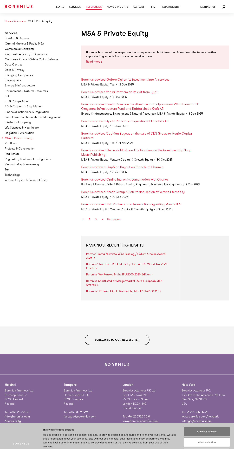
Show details (170, 442)
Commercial (19, 49)
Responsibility (170, 7)
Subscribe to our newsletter (117, 340)
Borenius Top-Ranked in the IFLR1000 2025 (119, 274)
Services (75, 7)
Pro (11, 143)
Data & (14, 70)
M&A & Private (18, 138)
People (59, 7)
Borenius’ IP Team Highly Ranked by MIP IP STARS (123, 291)
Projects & (20, 148)
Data (13, 64)
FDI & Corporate (23, 106)
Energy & (20, 85)
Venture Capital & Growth (26, 180)
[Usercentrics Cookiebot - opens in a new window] (21, 442)
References (94, 7)
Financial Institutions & (27, 112)
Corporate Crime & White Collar (31, 59)
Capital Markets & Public (24, 44)
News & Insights (117, 7)
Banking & (17, 38)
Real (12, 154)
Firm (153, 7)
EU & (16, 101)
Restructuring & (22, 164)
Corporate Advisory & (27, 54)
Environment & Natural (26, 91)
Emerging (19, 75)
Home (8, 21)
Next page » (114, 219)
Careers (138, 7)
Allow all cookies (207, 406)
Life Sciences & (22, 128)
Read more (94, 62)
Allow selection (207, 417)
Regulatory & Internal (28, 159)
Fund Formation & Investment (33, 117)
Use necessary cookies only (207, 427)
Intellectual (18, 122)
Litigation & (19, 133)
